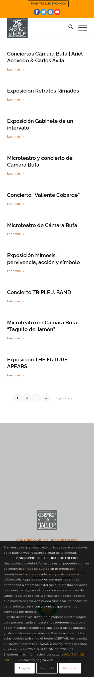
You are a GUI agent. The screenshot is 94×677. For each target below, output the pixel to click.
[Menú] (80, 28)
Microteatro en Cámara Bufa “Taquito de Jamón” (42, 325)
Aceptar (25, 668)
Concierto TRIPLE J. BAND (39, 292)
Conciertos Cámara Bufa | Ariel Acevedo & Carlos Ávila (44, 57)
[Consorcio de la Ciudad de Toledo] (39, 28)
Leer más (16, 69)
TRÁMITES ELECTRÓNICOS (48, 3)
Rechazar (70, 668)
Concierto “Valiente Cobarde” (43, 195)
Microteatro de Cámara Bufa (42, 225)
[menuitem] (48, 3)
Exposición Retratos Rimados (43, 91)
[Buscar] (68, 28)
